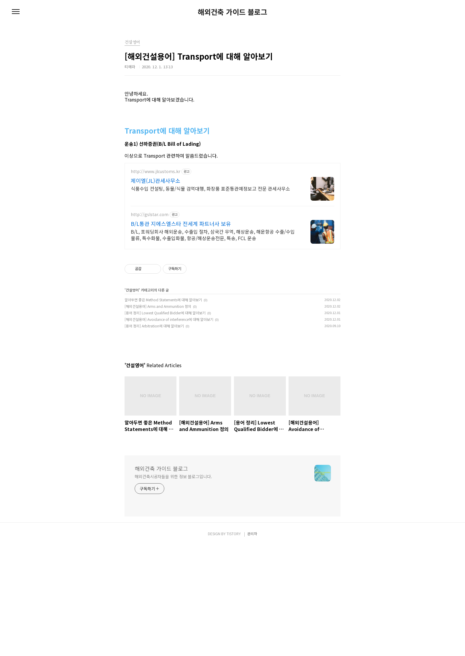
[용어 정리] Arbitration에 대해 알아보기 (154, 353)
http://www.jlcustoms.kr (155, 199)
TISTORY (234, 644)
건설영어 (132, 317)
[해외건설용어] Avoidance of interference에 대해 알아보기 (169, 346)
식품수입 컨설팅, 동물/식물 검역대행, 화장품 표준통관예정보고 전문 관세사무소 (210, 216)
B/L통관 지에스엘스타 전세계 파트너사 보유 (181, 251)
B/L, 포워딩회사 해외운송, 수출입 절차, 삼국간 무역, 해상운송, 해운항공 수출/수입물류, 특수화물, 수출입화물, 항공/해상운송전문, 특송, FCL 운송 (213, 262)
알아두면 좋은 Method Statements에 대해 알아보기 (163, 327)
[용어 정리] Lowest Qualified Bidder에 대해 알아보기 (165, 340)
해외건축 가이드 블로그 (232, 11)
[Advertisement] (232, 99)
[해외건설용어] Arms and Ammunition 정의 (158, 333)
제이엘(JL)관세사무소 (155, 208)
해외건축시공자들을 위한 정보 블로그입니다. (173, 587)
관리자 (252, 644)
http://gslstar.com (149, 242)
